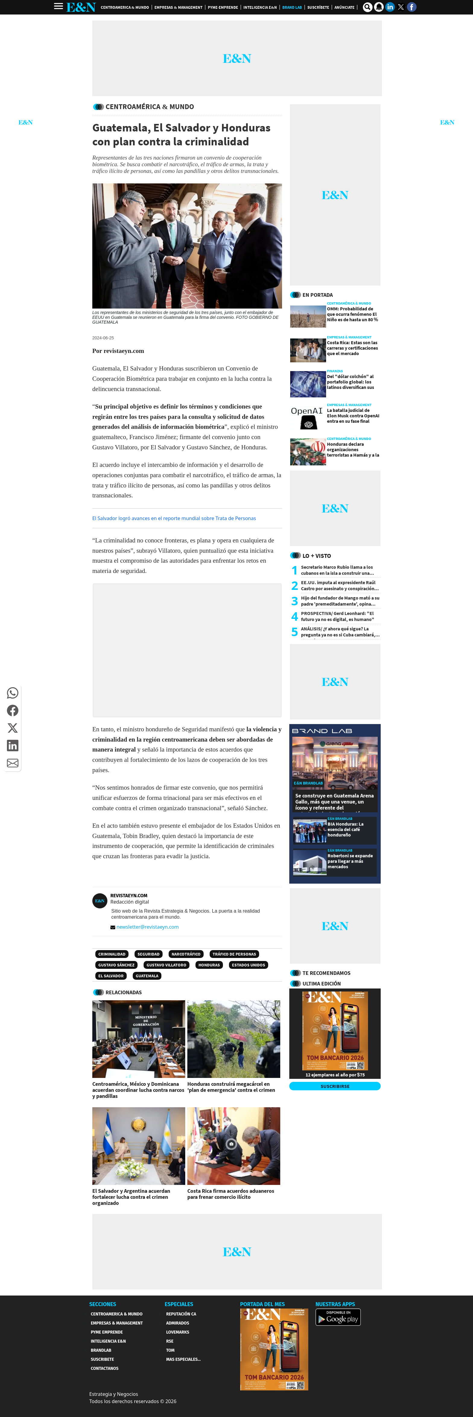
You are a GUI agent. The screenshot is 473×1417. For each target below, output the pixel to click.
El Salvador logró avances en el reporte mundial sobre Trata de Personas (174, 518)
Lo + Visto (317, 555)
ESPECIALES (179, 1304)
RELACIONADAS (124, 992)
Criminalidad (111, 954)
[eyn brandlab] (322, 731)
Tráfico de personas (234, 954)
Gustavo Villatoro (166, 965)
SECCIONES (102, 1304)
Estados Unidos (248, 965)
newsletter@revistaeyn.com (144, 927)
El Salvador (111, 976)
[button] (13, 693)
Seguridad (149, 954)
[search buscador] (368, 7)
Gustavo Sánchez (116, 965)
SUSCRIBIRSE (335, 1086)
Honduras (209, 965)
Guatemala (147, 976)
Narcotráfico (186, 954)
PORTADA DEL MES (262, 1304)
